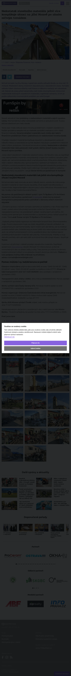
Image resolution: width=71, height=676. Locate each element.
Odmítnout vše (9, 337)
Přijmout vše (35, 343)
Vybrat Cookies (35, 348)
